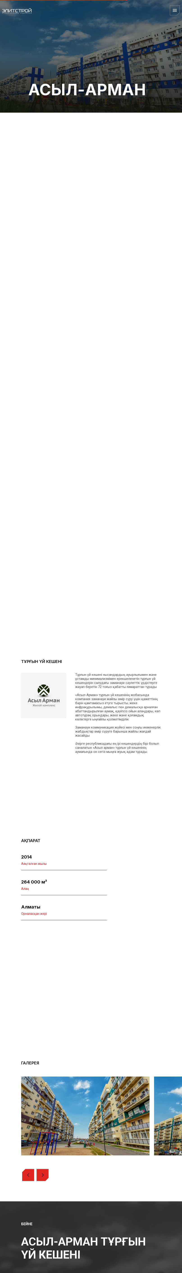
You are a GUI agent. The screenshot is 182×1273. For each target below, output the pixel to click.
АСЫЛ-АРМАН (87, 89)
